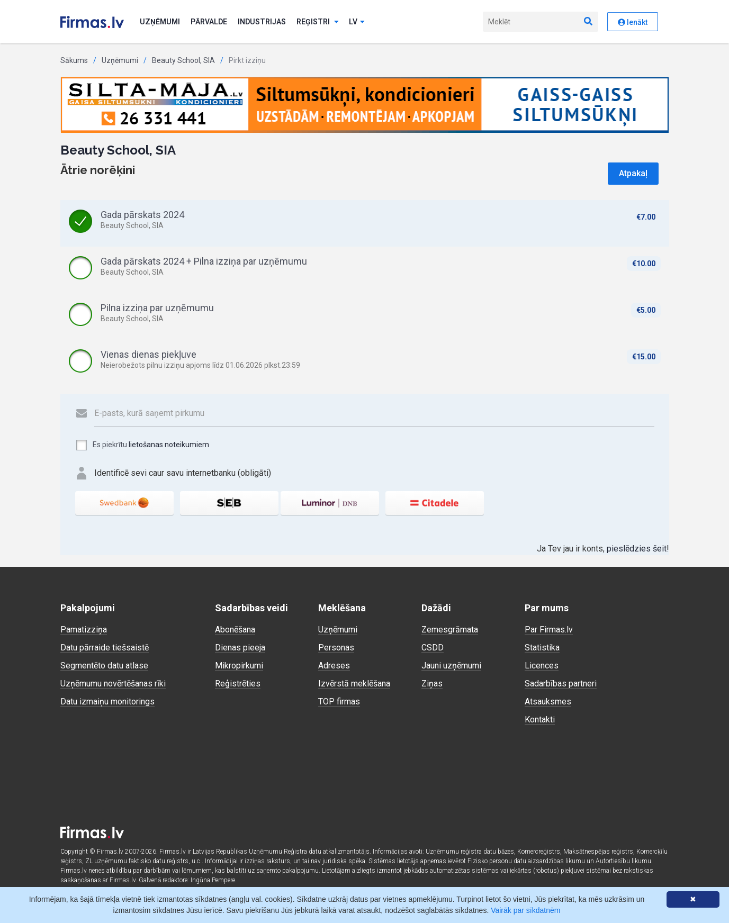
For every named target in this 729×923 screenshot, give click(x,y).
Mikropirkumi (239, 665)
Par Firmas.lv (549, 630)
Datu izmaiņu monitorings (107, 701)
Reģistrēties (237, 683)
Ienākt (632, 22)
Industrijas (262, 21)
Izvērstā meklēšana (354, 683)
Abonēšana (235, 630)
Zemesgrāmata (449, 630)
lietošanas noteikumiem (169, 444)
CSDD (432, 648)
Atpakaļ (633, 173)
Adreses (334, 665)
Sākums (74, 60)
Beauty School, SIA (183, 60)
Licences (542, 665)
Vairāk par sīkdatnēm (525, 910)
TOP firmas (339, 701)
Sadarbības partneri (561, 683)
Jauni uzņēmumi (451, 665)
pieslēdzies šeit (637, 549)
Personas (336, 648)
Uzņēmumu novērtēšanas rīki (113, 683)
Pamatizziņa (83, 630)
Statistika (542, 648)
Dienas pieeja (240, 648)
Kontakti (540, 719)
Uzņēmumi (160, 21)
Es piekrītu (142, 445)
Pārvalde (209, 21)
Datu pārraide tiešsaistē (104, 648)
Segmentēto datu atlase (104, 665)
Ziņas (432, 683)
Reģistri (317, 21)
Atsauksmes (548, 701)
